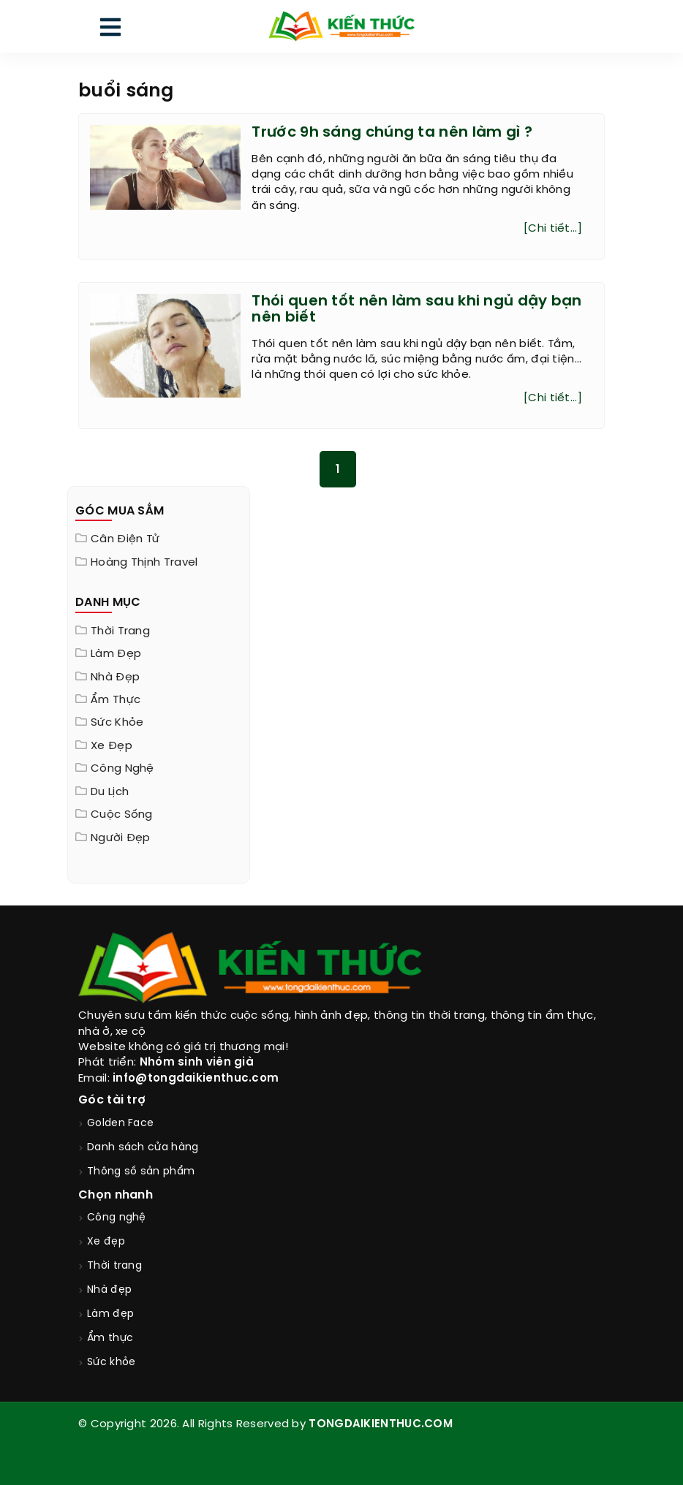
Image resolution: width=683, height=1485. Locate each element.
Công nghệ (122, 769)
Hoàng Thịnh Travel (144, 563)
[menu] (110, 30)
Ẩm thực (115, 700)
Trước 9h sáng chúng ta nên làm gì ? (392, 132)
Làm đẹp (116, 654)
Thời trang (120, 631)
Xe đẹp (111, 746)
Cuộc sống (122, 815)
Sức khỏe (117, 723)
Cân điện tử (125, 539)
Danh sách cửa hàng (142, 1147)
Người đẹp (121, 838)
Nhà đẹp (115, 677)
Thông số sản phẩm (141, 1171)
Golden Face (120, 1123)
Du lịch (110, 792)
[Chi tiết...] (553, 229)
